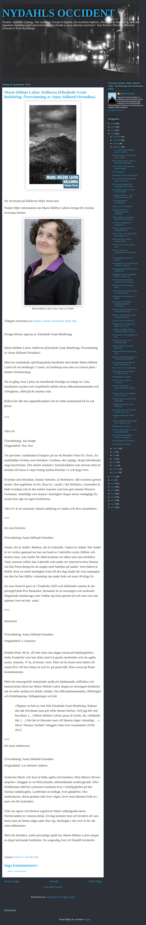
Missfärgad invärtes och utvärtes (124, 175)
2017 (113, 483)
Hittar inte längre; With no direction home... (122, 240)
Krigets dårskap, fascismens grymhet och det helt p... (123, 218)
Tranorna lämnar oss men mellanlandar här (122, 229)
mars (115, 465)
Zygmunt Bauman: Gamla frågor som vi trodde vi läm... (124, 422)
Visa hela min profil (115, 110)
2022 (113, 477)
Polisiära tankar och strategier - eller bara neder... (124, 394)
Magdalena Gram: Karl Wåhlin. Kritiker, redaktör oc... (124, 275)
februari (116, 469)
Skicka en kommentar (17, 871)
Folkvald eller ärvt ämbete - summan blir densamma (122, 281)
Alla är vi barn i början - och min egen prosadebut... (124, 431)
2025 (113, 127)
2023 (113, 134)
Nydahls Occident (127, 94)
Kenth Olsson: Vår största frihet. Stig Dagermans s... (124, 235)
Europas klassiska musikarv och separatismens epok (124, 311)
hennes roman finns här (54, 321)
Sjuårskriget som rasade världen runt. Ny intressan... (124, 292)
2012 (113, 500)
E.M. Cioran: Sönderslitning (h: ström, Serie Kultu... (124, 180)
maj (114, 459)
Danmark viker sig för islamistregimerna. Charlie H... (123, 388)
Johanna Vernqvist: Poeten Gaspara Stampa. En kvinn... (124, 330)
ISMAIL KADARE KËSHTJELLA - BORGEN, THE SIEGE (124, 358)
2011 (113, 504)
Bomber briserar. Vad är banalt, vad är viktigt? (124, 156)
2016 (113, 487)
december (117, 137)
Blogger (87, 919)
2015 (113, 490)
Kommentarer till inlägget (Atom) (60, 897)
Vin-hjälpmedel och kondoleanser (119, 202)
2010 (113, 507)
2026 (113, 123)
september (117, 147)
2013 (113, 497)
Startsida (53, 881)
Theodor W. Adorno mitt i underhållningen (122, 341)
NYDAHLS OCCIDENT (58, 13)
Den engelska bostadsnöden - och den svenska (124, 372)
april (115, 462)
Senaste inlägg (11, 881)
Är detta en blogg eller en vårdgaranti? (122, 224)
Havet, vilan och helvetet (121, 206)
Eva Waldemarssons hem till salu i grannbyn (123, 191)
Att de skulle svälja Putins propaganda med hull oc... (123, 185)
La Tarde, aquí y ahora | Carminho (121, 381)
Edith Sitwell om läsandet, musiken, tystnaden (122, 436)
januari (116, 472)
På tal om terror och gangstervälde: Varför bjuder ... (124, 252)
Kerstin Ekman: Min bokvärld (123, 441)
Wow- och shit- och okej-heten (124, 368)
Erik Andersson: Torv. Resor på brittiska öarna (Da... (124, 411)
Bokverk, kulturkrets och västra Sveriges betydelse (124, 316)
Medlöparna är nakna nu (121, 426)
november (117, 140)
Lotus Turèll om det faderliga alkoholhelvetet (123, 167)
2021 (113, 480)
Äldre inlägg (95, 881)
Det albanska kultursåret (121, 444)
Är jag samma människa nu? (123, 321)
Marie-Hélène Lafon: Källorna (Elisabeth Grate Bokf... (123, 162)
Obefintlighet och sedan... (122, 377)
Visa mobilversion (53, 886)
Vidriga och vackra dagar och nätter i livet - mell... (123, 325)
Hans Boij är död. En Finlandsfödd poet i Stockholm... (120, 212)
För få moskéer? (118, 172)
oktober (116, 143)
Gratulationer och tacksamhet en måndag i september (125, 264)
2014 (113, 494)
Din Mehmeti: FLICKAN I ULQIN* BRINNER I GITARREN (121, 304)
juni (114, 455)
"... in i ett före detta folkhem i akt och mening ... (123, 151)
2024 (113, 130)
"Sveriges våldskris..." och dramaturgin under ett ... (122, 196)
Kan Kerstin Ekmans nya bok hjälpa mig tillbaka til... (123, 363)
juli (114, 452)
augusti (116, 449)
